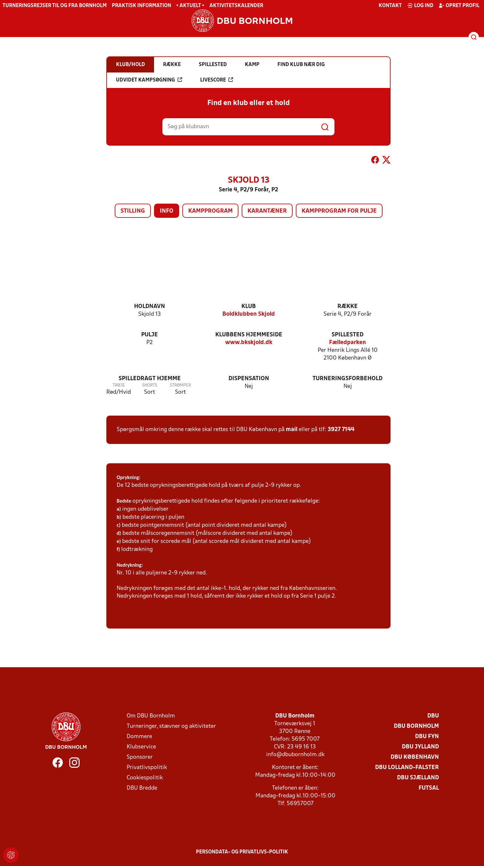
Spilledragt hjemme (150, 378)
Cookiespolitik (145, 778)
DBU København (415, 757)
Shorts (149, 385)
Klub (248, 306)
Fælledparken (347, 342)
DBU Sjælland (418, 778)
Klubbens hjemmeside (248, 335)
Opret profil (459, 5)
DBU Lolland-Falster (407, 767)
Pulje (149, 335)
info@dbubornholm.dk (295, 754)
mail (291, 429)
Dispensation (248, 378)
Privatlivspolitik (147, 767)
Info (166, 211)
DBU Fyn (427, 736)
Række (347, 306)
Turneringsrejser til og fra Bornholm (55, 6)
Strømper (180, 385)
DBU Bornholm (416, 726)
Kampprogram (210, 211)
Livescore (216, 79)
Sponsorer (140, 757)
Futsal (429, 788)
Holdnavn (149, 306)
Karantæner (267, 211)
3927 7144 (341, 429)
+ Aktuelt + (190, 6)
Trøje (118, 385)
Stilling (133, 211)
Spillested (347, 335)
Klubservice (141, 747)
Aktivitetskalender (236, 6)
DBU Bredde (142, 788)
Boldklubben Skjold (248, 314)
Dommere (139, 736)
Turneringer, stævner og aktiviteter (171, 726)
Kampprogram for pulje (339, 211)
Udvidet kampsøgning (149, 79)
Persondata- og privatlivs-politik (242, 852)
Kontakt (390, 6)
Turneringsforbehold (347, 378)
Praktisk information (141, 6)
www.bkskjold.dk (248, 342)
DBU (433, 716)
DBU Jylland (420, 747)
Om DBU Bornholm (151, 716)
